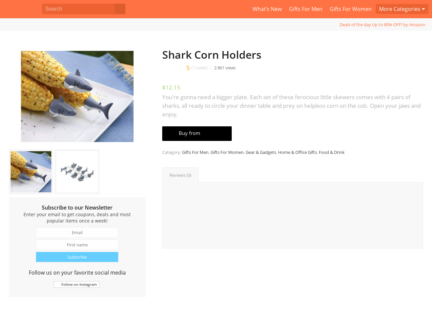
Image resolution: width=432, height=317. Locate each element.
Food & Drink (332, 152)
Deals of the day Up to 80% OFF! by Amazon (382, 25)
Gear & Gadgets (261, 152)
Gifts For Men (195, 152)
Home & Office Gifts (297, 152)
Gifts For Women (227, 152)
